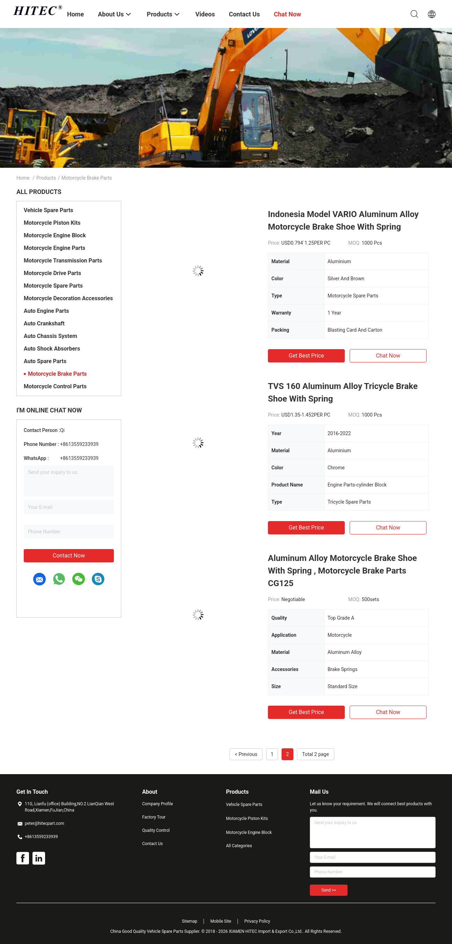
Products (46, 178)
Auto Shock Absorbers (52, 348)
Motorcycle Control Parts (55, 386)
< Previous (246, 754)
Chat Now (388, 355)
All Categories (239, 845)
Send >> (328, 890)
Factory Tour (154, 817)
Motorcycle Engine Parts (54, 248)
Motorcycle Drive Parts (52, 273)
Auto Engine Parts (46, 311)
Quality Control (156, 830)
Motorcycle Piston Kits (52, 222)
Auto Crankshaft (44, 323)
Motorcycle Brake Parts (57, 373)
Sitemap (189, 921)
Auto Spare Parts (45, 361)
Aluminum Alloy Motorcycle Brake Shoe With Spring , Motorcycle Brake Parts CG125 (342, 570)
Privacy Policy (257, 921)
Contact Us (152, 843)
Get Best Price (306, 355)
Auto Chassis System (50, 336)
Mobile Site (220, 921)
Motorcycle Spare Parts (53, 285)
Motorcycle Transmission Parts (63, 260)
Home (23, 178)
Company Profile (157, 803)
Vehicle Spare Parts (48, 210)
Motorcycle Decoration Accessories (68, 298)
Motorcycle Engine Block (55, 235)
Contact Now (69, 555)
